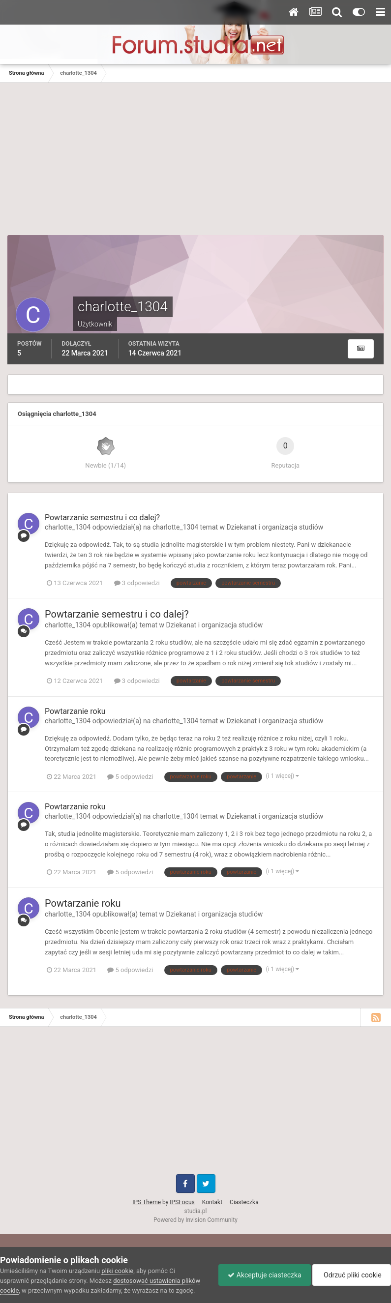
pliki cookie (117, 1270)
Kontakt (212, 1202)
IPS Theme (146, 1202)
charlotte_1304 (67, 527)
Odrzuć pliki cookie (351, 1275)
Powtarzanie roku (75, 711)
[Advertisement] (195, 156)
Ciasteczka (244, 1202)
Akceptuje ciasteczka (262, 1275)
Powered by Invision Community (195, 1219)
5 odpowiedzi (130, 776)
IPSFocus (182, 1202)
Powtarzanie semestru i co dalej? (102, 517)
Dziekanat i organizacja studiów (275, 527)
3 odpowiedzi (137, 583)
